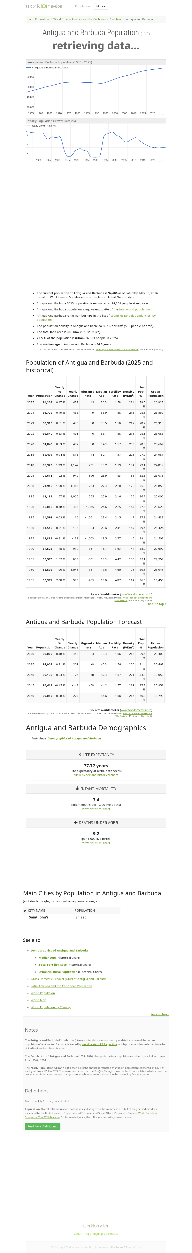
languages (98, 1234)
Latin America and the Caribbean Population (61, 986)
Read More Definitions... (42, 1126)
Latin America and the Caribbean (85, 19)
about (78, 1234)
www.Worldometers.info (136, 594)
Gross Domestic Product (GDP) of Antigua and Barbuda (68, 979)
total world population (134, 309)
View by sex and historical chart (96, 775)
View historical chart (96, 809)
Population (82, 6)
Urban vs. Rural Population (58, 972)
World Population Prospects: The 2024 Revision (117, 349)
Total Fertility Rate (53, 964)
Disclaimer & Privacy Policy (126, 1247)
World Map (38, 1000)
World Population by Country (51, 1007)
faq (87, 1234)
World (57, 19)
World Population (43, 993)
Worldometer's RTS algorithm (99, 1044)
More (100, 6)
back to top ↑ (157, 604)
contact (113, 1234)
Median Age (47, 957)
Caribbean (116, 19)
